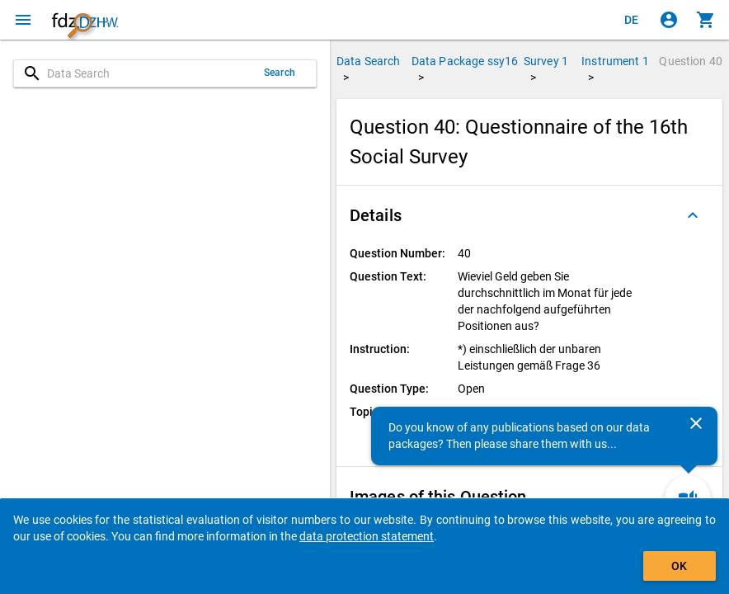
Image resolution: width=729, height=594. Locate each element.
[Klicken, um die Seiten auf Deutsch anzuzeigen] (631, 19)
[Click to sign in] (668, 19)
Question (690, 61)
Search (279, 72)
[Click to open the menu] (23, 19)
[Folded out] (692, 215)
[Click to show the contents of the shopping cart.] (705, 19)
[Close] (696, 423)
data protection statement (366, 536)
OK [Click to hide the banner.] (679, 566)
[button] (529, 215)
